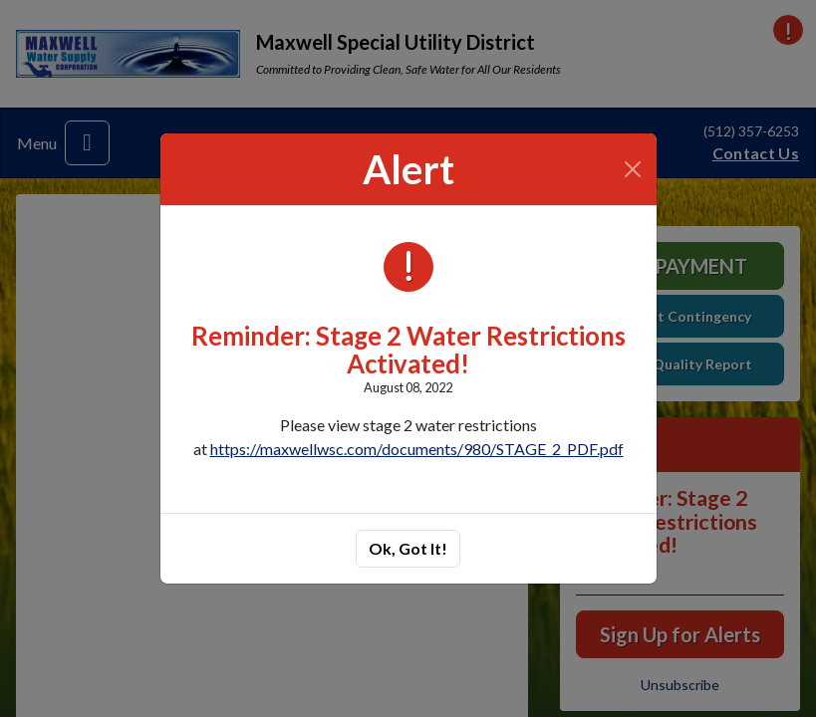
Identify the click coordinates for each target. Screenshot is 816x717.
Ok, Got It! (408, 548)
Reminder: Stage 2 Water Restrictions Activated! (408, 349)
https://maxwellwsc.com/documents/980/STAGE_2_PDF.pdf (417, 448)
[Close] (632, 169)
